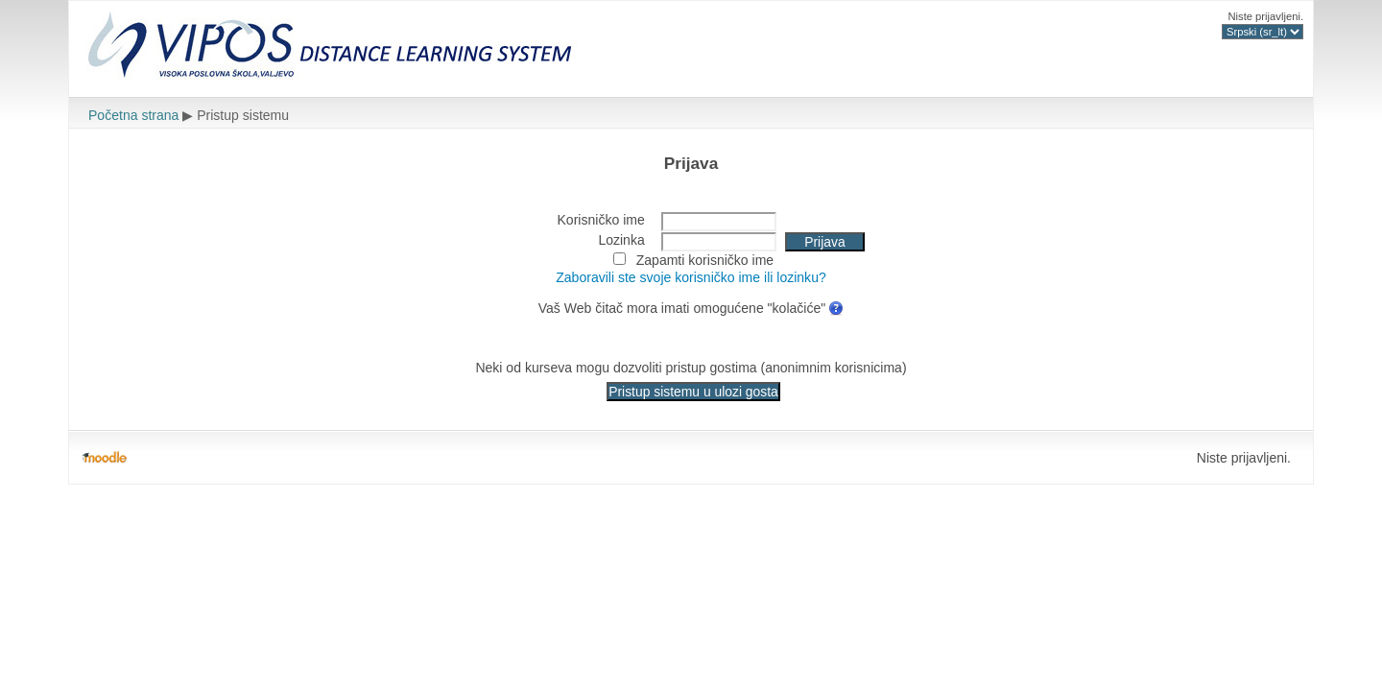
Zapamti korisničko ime (705, 260)
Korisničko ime (601, 219)
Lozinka (621, 240)
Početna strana (133, 115)
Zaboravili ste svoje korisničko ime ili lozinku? (691, 277)
